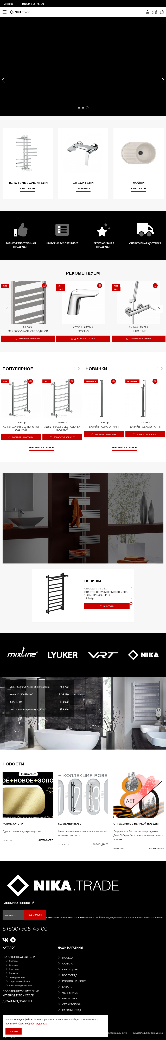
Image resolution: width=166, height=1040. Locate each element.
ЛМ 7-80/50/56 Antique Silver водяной (31, 686)
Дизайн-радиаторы (17, 1001)
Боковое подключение (20, 985)
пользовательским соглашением (145, 917)
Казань (67, 986)
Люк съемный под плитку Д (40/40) (29, 709)
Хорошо (13, 1031)
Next (159, 309)
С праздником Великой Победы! (136, 823)
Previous (7, 309)
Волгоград (69, 975)
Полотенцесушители (19, 956)
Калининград (71, 1009)
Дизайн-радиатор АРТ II (145, 426)
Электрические (17, 977)
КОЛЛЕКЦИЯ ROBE (69, 823)
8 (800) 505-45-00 (25, 928)
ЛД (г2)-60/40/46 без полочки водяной (21, 428)
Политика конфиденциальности (110, 1032)
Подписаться (35, 915)
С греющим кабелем (95, 588)
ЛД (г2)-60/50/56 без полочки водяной (62, 428)
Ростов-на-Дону (74, 980)
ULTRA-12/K (139, 331)
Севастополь (71, 1004)
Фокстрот (14, 965)
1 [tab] (131, 587)
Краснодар (70, 969)
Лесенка (13, 961)
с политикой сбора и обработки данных (42, 1023)
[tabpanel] (83, 593)
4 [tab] (131, 603)
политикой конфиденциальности (107, 917)
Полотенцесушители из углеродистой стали (21, 993)
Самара (67, 963)
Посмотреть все (41, 447)
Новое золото (13, 823)
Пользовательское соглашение (147, 1032)
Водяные (13, 973)
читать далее (45, 840)
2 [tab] (158, 714)
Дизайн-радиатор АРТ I (104, 426)
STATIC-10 (16, 701)
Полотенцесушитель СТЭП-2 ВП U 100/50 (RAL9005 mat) (106, 593)
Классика (14, 969)
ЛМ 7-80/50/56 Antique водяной (28, 331)
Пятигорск (70, 998)
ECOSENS (83, 331)
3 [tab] (131, 598)
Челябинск (70, 992)
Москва (8, 3)
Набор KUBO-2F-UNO (22, 694)
